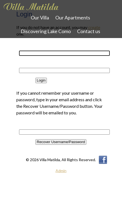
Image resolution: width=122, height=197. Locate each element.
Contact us (88, 31)
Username (24, 47)
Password (24, 64)
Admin (61, 170)
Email (21, 126)
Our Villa (40, 18)
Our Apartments (72, 18)
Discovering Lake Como (46, 31)
